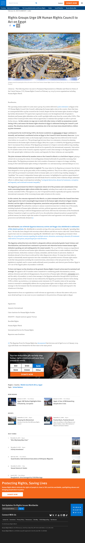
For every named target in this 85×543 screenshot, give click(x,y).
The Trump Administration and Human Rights (34, 8)
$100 (27, 365)
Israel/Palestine (60, 8)
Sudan (51, 8)
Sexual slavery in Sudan (19, 468)
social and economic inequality (30, 182)
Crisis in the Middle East (14, 8)
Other (38, 369)
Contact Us (5, 519)
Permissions (29, 519)
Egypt (40, 385)
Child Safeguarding (44, 519)
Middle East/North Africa (29, 385)
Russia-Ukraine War (72, 8)
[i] (32, 218)
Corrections (13, 519)
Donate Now (71, 3)
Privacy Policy (20, 519)
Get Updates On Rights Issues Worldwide (20, 505)
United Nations (18, 387)
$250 (38, 365)
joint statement (63, 107)
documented (42, 343)
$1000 (27, 369)
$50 (15, 365)
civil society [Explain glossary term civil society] (58, 133)
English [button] (60, 3)
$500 (15, 369)
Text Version (54, 519)
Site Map (35, 519)
